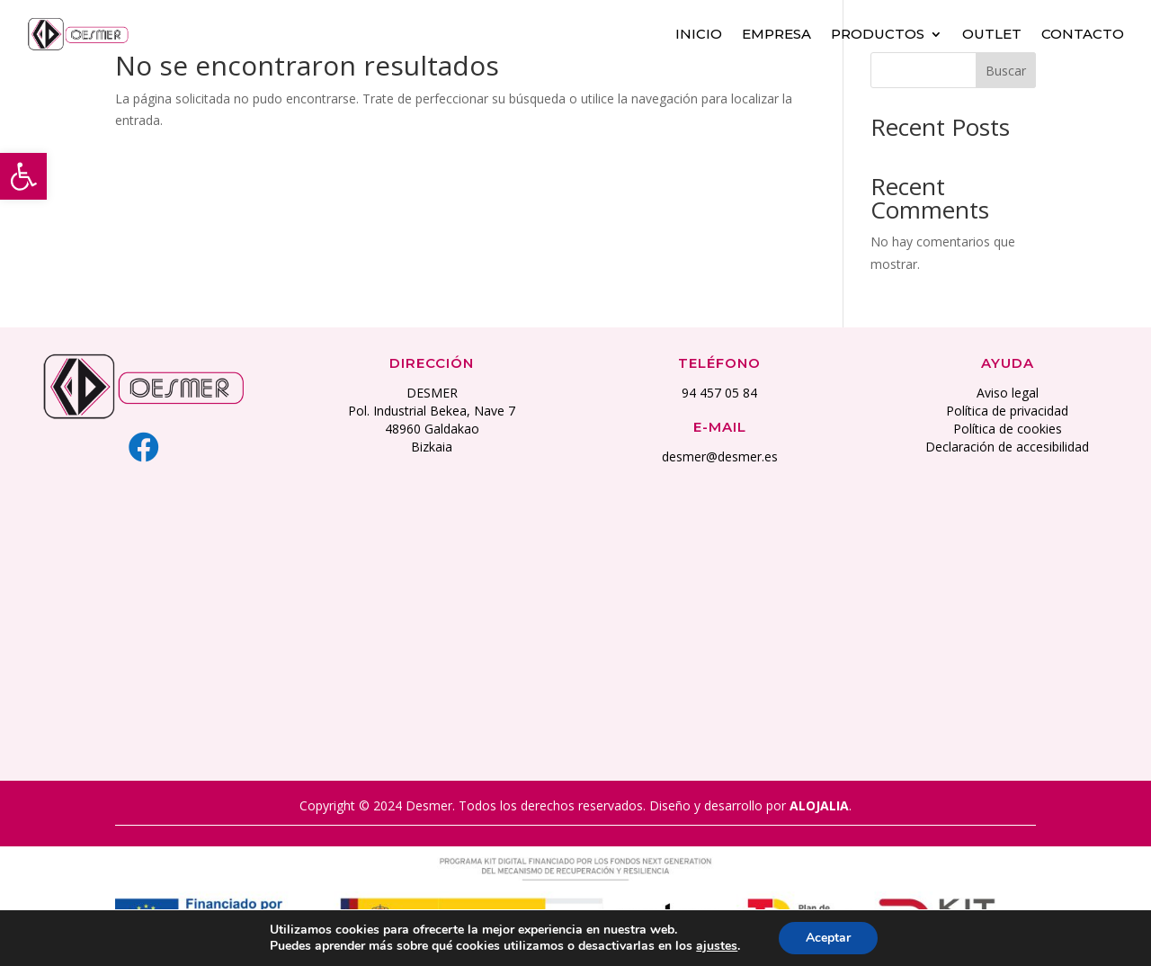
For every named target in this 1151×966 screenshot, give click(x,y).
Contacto (1082, 33)
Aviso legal (1008, 392)
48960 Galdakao (432, 428)
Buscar (1006, 70)
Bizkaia (431, 446)
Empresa (776, 33)
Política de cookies (1007, 428)
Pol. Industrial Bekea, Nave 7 (431, 410)
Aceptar (828, 937)
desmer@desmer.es (720, 456)
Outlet (992, 33)
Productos (877, 33)
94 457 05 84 (719, 392)
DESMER (432, 392)
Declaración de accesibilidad (1007, 446)
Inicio (698, 33)
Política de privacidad (1007, 410)
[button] (23, 176)
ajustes (716, 946)
